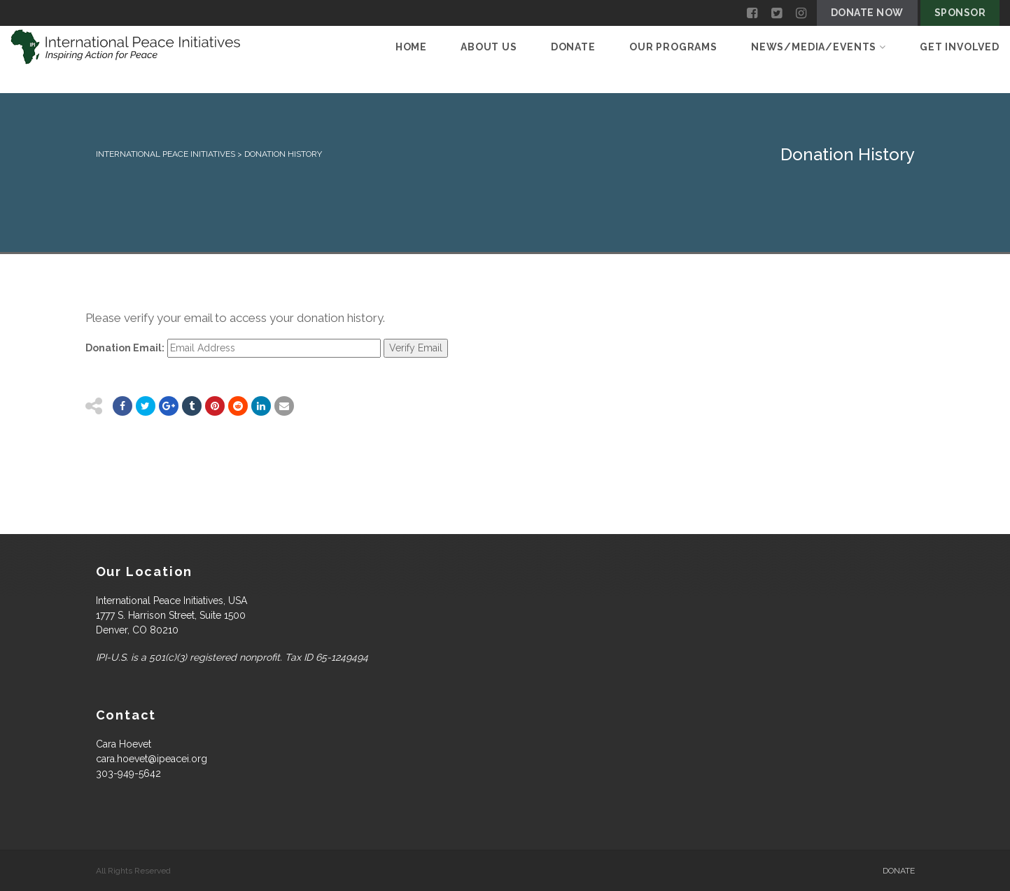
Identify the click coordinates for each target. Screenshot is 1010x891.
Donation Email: (124, 347)
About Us (489, 46)
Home (411, 46)
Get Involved (960, 46)
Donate (573, 46)
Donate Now (867, 12)
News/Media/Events (818, 46)
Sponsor (960, 12)
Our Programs (673, 46)
